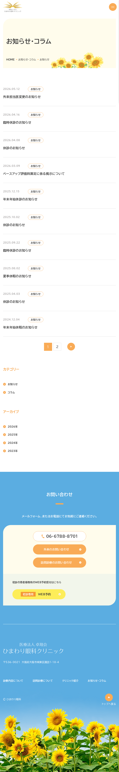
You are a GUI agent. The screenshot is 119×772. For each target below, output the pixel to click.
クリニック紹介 (70, 680)
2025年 (13, 434)
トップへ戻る (109, 704)
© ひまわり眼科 (12, 699)
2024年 (13, 443)
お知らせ (13, 384)
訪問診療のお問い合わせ (56, 562)
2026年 (13, 426)
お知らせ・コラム (97, 680)
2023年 (13, 451)
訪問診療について (43, 680)
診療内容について (13, 680)
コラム (11, 392)
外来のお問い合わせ (56, 549)
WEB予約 (36, 594)
